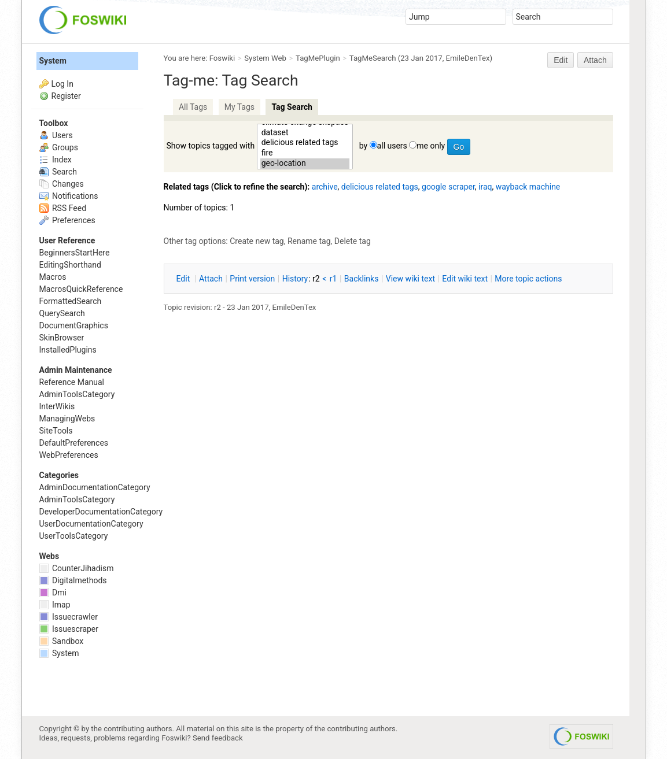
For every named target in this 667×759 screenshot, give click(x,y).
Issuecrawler (68, 616)
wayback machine (528, 186)
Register (66, 96)
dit (184, 278)
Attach (595, 60)
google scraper (448, 186)
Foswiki (222, 58)
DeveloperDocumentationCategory (101, 511)
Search (58, 171)
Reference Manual (71, 382)
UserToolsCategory (73, 535)
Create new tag (256, 241)
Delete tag (352, 241)
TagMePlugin (318, 58)
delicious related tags (305, 143)
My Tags (239, 107)
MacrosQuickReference (81, 289)
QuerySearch (62, 313)
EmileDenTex (468, 58)
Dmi (53, 592)
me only (431, 145)
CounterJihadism (76, 568)
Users (56, 135)
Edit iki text (465, 278)
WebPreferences (68, 455)
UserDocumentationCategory (91, 523)
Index (55, 159)
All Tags (193, 107)
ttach (211, 278)
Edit (560, 60)
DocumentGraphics (73, 325)
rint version (252, 278)
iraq (485, 186)
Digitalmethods (73, 580)
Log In (62, 83)
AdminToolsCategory (77, 394)
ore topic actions (528, 278)
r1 (333, 278)
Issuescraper (69, 629)
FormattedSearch (70, 301)
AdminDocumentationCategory (94, 487)
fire (305, 153)
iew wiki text (410, 278)
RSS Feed (63, 208)
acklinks (361, 278)
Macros (53, 277)
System (53, 60)
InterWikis (57, 406)
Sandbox (61, 641)
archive (325, 186)
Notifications (68, 196)
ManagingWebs (67, 418)
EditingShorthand (70, 264)
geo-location (305, 163)
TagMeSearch (372, 58)
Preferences (67, 220)
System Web (265, 58)
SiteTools (56, 430)
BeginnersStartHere (74, 252)
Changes (61, 183)
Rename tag (309, 241)
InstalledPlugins (68, 349)
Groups (58, 147)
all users (392, 145)
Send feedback (218, 738)
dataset (305, 133)
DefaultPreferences (74, 442)
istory (295, 278)
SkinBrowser (61, 337)
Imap (55, 604)
